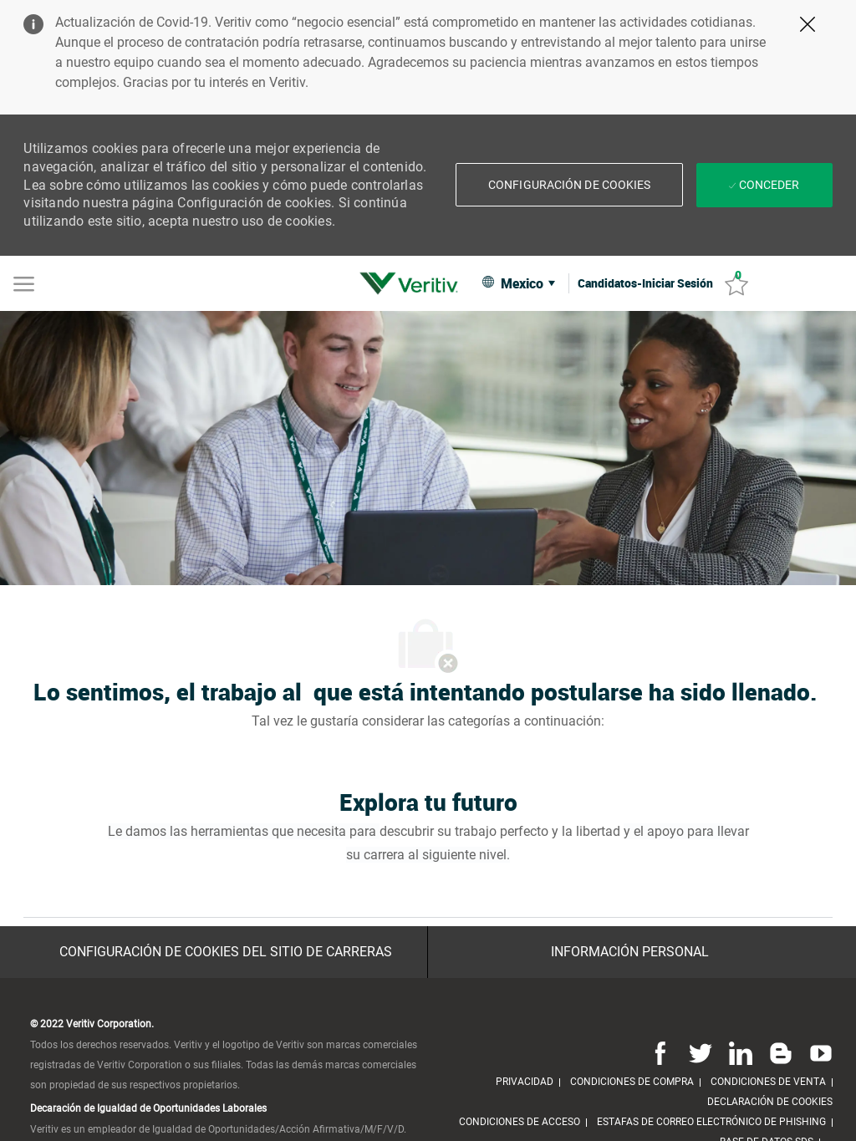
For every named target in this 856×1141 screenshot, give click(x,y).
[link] (413, 283)
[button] (569, 184)
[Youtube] (817, 1052)
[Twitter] (700, 1052)
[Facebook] (660, 1052)
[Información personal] (630, 952)
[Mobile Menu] (23, 282)
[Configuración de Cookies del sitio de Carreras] (226, 952)
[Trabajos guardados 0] (736, 283)
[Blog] (780, 1052)
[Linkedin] (740, 1052)
